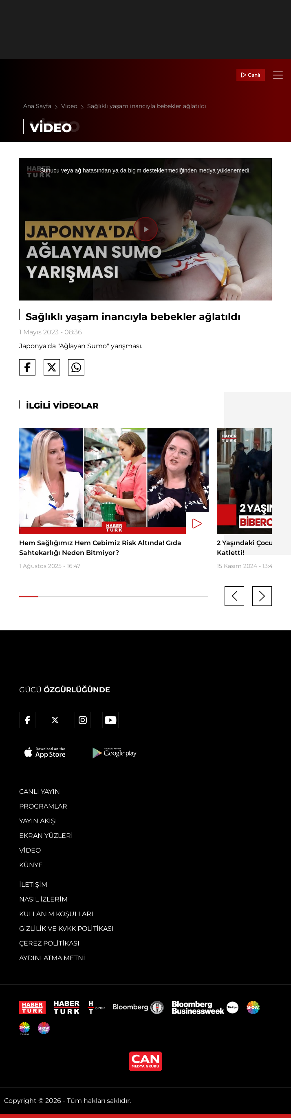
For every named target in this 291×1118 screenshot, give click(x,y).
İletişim (33, 884)
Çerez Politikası (49, 943)
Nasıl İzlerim (43, 899)
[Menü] (278, 75)
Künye (31, 865)
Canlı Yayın (39, 791)
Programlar (43, 806)
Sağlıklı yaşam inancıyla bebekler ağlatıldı (146, 106)
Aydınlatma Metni (52, 958)
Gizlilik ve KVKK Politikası (66, 928)
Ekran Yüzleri (46, 836)
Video (74, 106)
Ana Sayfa (42, 106)
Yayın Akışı (38, 821)
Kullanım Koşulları (56, 914)
